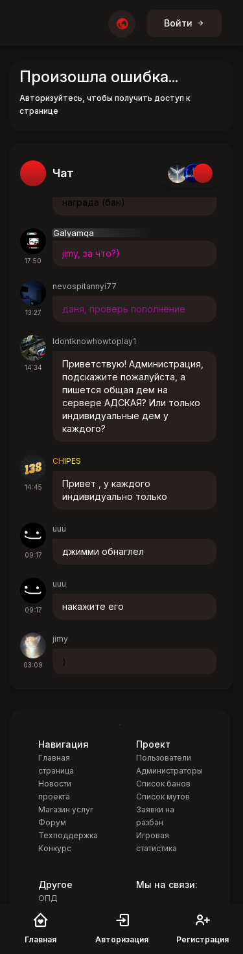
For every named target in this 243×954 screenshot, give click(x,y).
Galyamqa (73, 232)
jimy (60, 639)
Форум (52, 822)
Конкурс (54, 848)
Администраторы (169, 770)
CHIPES (66, 461)
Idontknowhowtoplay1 (94, 341)
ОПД (48, 898)
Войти (184, 22)
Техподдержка (68, 835)
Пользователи (163, 758)
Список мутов (163, 796)
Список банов (163, 783)
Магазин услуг (65, 809)
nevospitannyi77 (84, 286)
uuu (59, 529)
